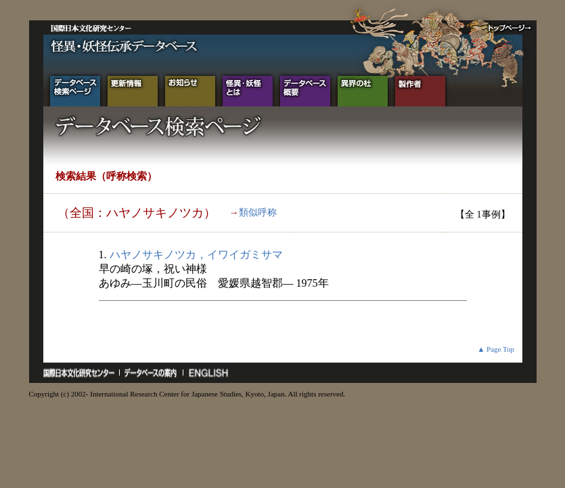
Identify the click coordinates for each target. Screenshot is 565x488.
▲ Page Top (495, 349)
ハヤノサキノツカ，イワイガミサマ (196, 254)
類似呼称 (258, 212)
